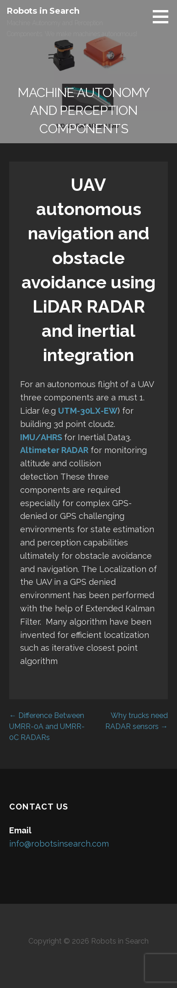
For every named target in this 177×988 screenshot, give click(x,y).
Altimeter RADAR (54, 450)
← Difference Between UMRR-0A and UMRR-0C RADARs (47, 726)
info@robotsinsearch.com (59, 843)
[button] (163, 16)
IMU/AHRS (42, 437)
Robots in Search (43, 11)
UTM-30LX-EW (88, 411)
